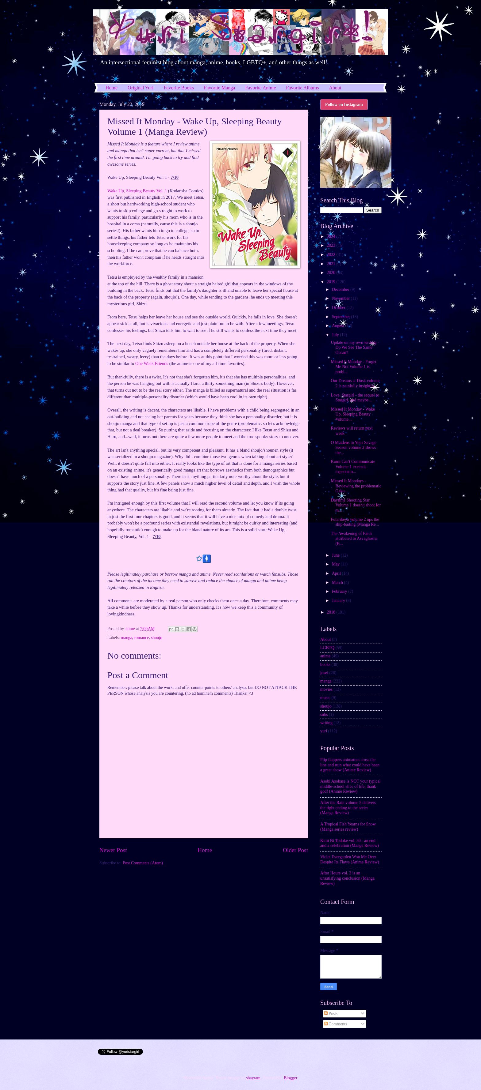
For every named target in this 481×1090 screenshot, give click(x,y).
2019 (331, 282)
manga (126, 637)
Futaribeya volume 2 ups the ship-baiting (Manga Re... (355, 522)
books (325, 664)
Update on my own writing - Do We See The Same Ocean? (355, 347)
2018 (331, 612)
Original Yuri (140, 87)
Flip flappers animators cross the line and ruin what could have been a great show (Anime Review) (349, 764)
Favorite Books (179, 87)
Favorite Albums (302, 87)
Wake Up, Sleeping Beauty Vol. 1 (137, 190)
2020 (331, 272)
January (339, 600)
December (341, 289)
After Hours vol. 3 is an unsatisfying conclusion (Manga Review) (347, 878)
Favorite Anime (260, 87)
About (335, 87)
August (338, 325)
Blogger (290, 1078)
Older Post (295, 850)
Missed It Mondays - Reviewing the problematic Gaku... (356, 486)
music (325, 697)
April (337, 573)
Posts (331, 1013)
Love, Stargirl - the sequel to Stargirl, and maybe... (355, 398)
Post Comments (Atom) (143, 863)
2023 (331, 245)
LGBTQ (327, 647)
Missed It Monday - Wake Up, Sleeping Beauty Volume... (353, 414)
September (341, 316)
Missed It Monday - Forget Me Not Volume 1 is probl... (353, 366)
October (339, 307)
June (336, 555)
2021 (331, 263)
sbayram (253, 1078)
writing (326, 722)
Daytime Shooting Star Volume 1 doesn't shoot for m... (356, 505)
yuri (323, 731)
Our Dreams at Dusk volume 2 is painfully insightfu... (355, 383)
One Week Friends (151, 363)
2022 (331, 254)
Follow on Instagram (344, 104)
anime (325, 656)
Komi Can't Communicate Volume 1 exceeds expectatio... (353, 466)
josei (324, 673)
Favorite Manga (219, 87)
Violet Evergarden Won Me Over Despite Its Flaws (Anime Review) (349, 859)
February (340, 591)
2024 (331, 236)
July (336, 335)
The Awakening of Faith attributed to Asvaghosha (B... (354, 538)
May (336, 564)
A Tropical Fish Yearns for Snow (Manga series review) (348, 827)
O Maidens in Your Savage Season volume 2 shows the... (353, 447)
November (341, 298)
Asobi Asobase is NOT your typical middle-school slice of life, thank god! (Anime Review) (350, 786)
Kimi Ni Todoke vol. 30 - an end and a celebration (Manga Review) (349, 843)
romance (141, 637)
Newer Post (113, 850)
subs (324, 714)
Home (111, 87)
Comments (335, 1024)
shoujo (156, 637)
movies (326, 689)
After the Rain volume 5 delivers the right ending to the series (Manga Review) (348, 807)
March (338, 582)
